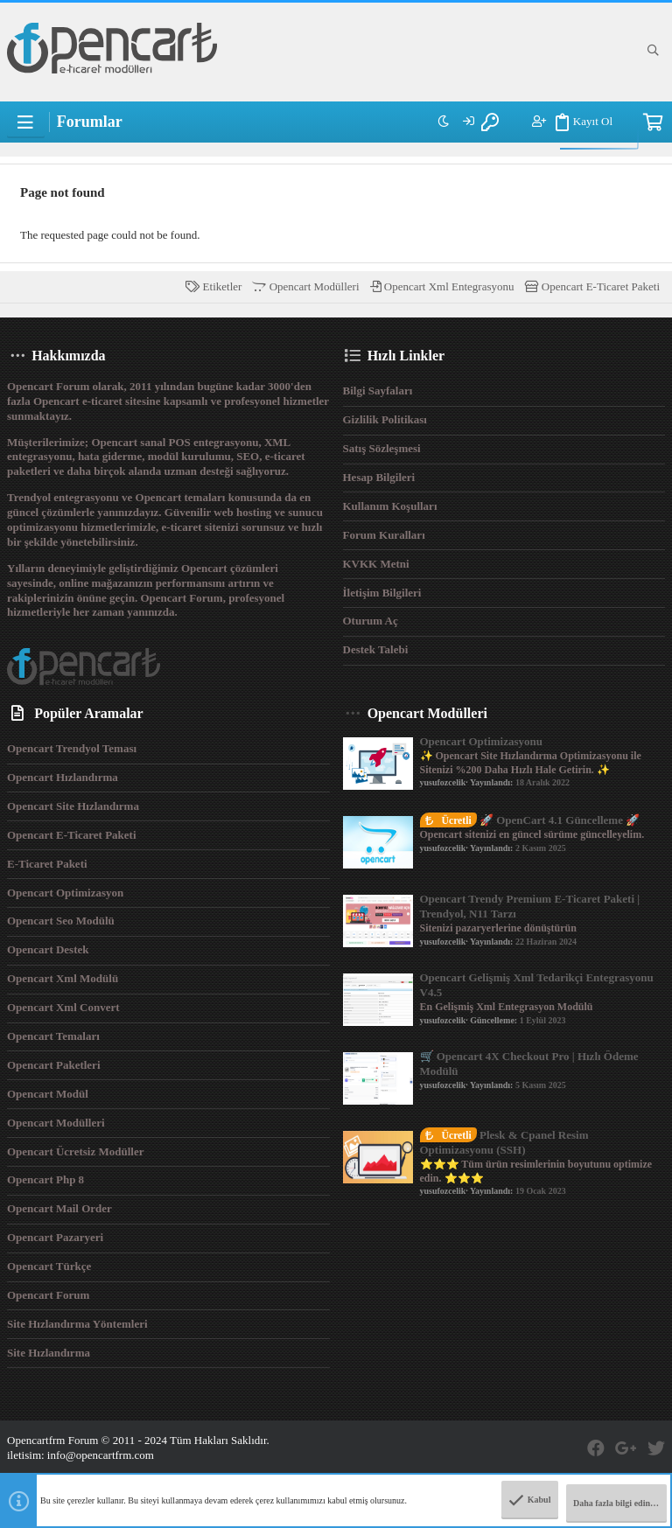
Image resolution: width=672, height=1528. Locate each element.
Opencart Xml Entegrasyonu (442, 286)
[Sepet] (652, 122)
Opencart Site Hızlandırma (73, 806)
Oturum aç (370, 620)
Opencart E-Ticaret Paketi (593, 286)
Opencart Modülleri (305, 286)
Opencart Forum (48, 1294)
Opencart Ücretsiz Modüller (75, 1151)
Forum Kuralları (384, 534)
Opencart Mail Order (59, 1208)
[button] (26, 122)
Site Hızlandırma (48, 1352)
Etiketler (214, 286)
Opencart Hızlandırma (62, 777)
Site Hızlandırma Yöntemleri (77, 1323)
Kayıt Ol (572, 122)
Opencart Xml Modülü (62, 978)
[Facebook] (596, 1448)
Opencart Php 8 (45, 1179)
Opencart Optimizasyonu (481, 741)
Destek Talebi (376, 649)
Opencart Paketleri (54, 1064)
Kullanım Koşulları (390, 506)
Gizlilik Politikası (385, 419)
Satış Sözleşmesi (382, 448)
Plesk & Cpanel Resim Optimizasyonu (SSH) (504, 1142)
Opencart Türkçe (49, 1266)
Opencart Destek (48, 949)
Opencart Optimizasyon (65, 892)
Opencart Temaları (53, 1036)
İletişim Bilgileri (382, 592)
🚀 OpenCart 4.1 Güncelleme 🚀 (530, 820)
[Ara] (653, 50)
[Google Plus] (626, 1448)
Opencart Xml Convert (63, 1007)
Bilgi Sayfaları (378, 390)
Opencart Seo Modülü (61, 920)
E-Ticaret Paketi (47, 863)
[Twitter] (656, 1448)
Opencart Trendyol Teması (71, 748)
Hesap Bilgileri (379, 477)
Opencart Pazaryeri (55, 1237)
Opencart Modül (47, 1093)
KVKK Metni (376, 563)
